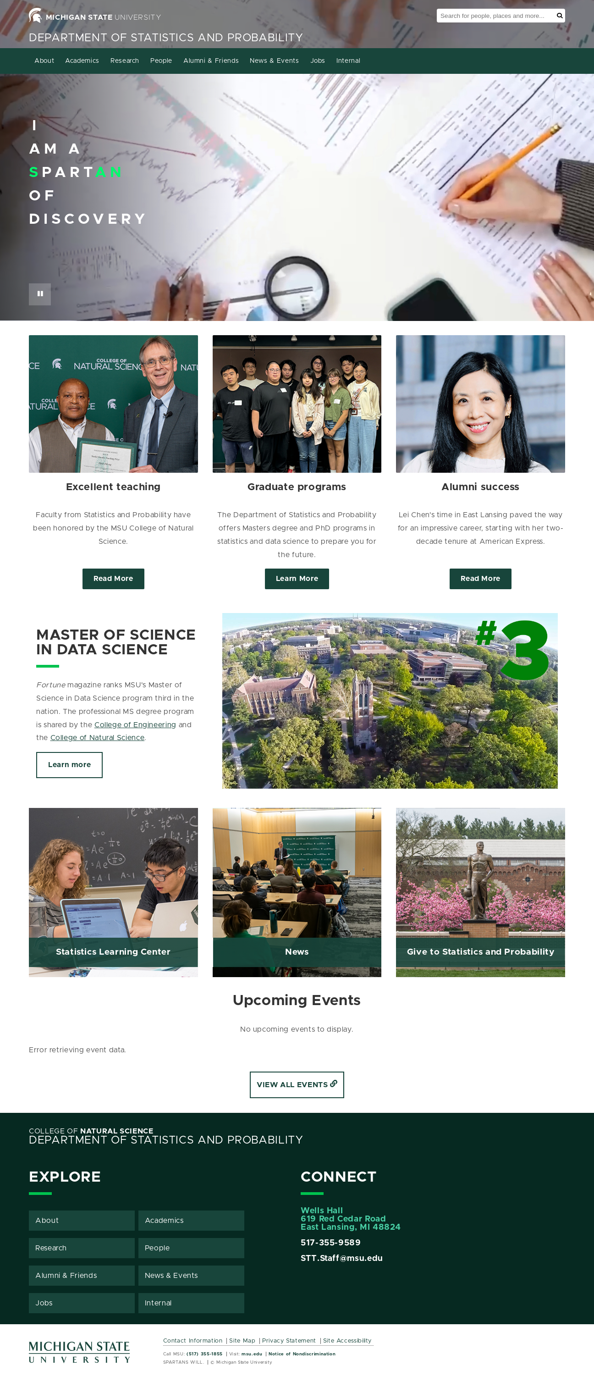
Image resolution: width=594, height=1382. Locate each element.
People (161, 61)
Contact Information (193, 1341)
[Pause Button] (40, 294)
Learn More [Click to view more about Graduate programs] (297, 578)
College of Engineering (135, 725)
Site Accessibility (347, 1341)
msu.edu (252, 1354)
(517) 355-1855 (205, 1354)
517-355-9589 (331, 1243)
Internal (348, 61)
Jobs (318, 61)
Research (124, 61)
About (44, 61)
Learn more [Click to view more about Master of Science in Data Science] (69, 764)
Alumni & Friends (211, 61)
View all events (297, 1085)
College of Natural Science (97, 737)
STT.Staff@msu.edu (342, 1259)
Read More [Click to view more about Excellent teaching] (113, 578)
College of (91, 1131)
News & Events (274, 61)
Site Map (242, 1341)
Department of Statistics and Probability (166, 38)
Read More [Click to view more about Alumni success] (480, 578)
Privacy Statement (289, 1341)
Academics (82, 61)
